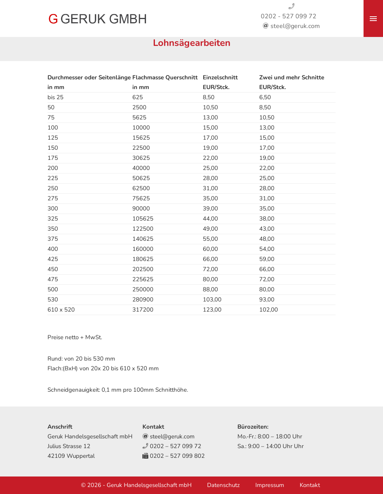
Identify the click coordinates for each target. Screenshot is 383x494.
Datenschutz (223, 485)
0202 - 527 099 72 (288, 16)
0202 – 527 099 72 (175, 446)
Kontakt (310, 485)
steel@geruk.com (295, 26)
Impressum (269, 485)
